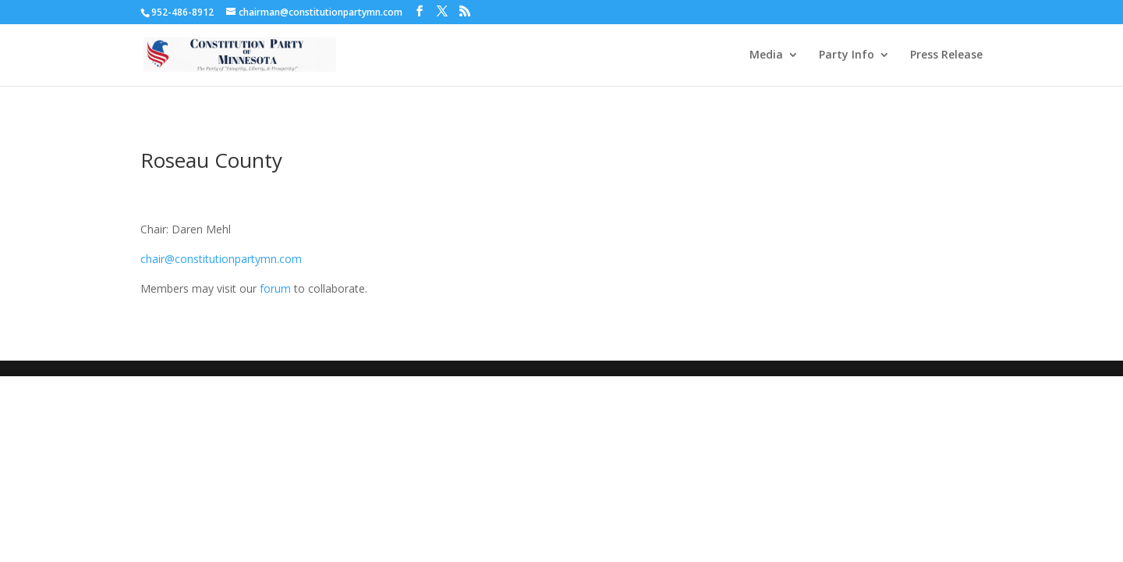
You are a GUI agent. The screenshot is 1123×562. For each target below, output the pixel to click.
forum (275, 288)
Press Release (946, 55)
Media (766, 55)
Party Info (846, 55)
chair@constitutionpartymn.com (221, 258)
